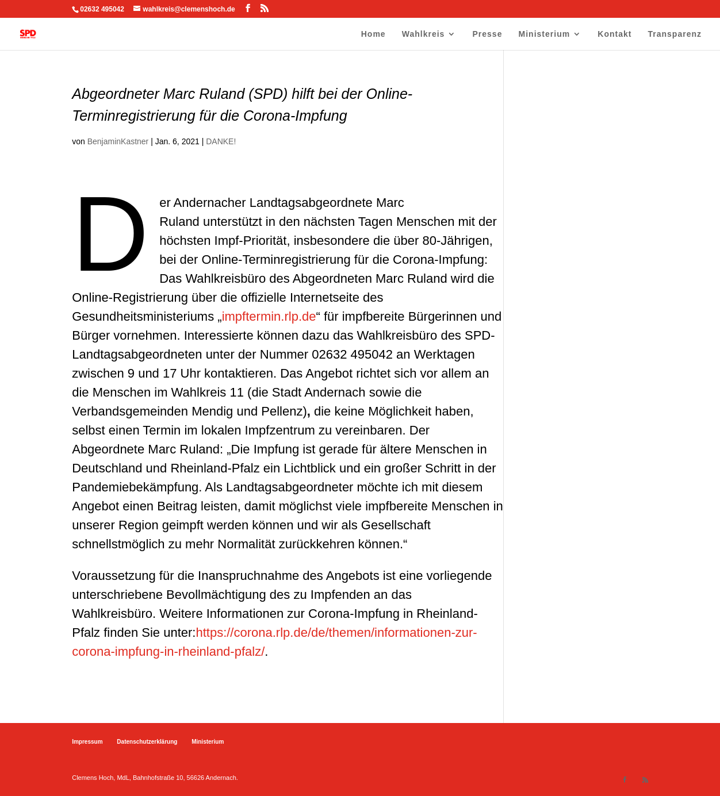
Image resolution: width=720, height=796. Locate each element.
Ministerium (544, 34)
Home (373, 34)
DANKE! (221, 141)
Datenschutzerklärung (147, 742)
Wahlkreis (423, 34)
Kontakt (614, 34)
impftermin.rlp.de (269, 316)
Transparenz (675, 34)
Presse (488, 34)
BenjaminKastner (118, 141)
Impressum (87, 742)
